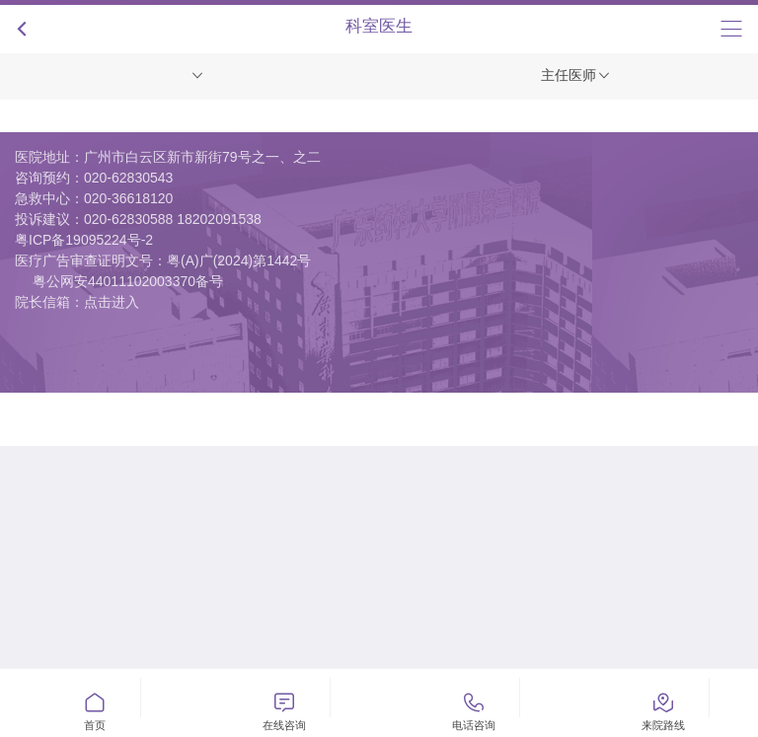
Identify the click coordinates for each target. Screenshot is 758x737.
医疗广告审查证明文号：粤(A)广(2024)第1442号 (163, 260)
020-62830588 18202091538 (173, 219)
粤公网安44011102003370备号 (128, 281)
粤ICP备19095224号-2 (84, 240)
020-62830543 (128, 177)
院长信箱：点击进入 (77, 302)
